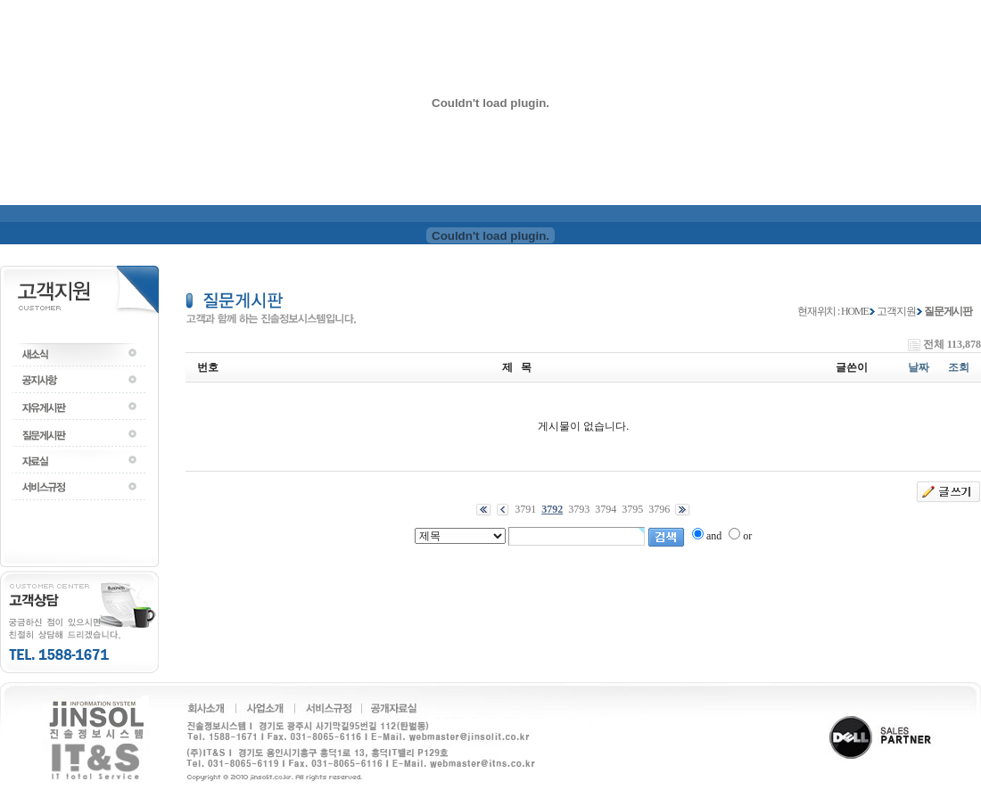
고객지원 (896, 311)
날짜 (918, 367)
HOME (855, 311)
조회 (958, 367)
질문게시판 (948, 311)
